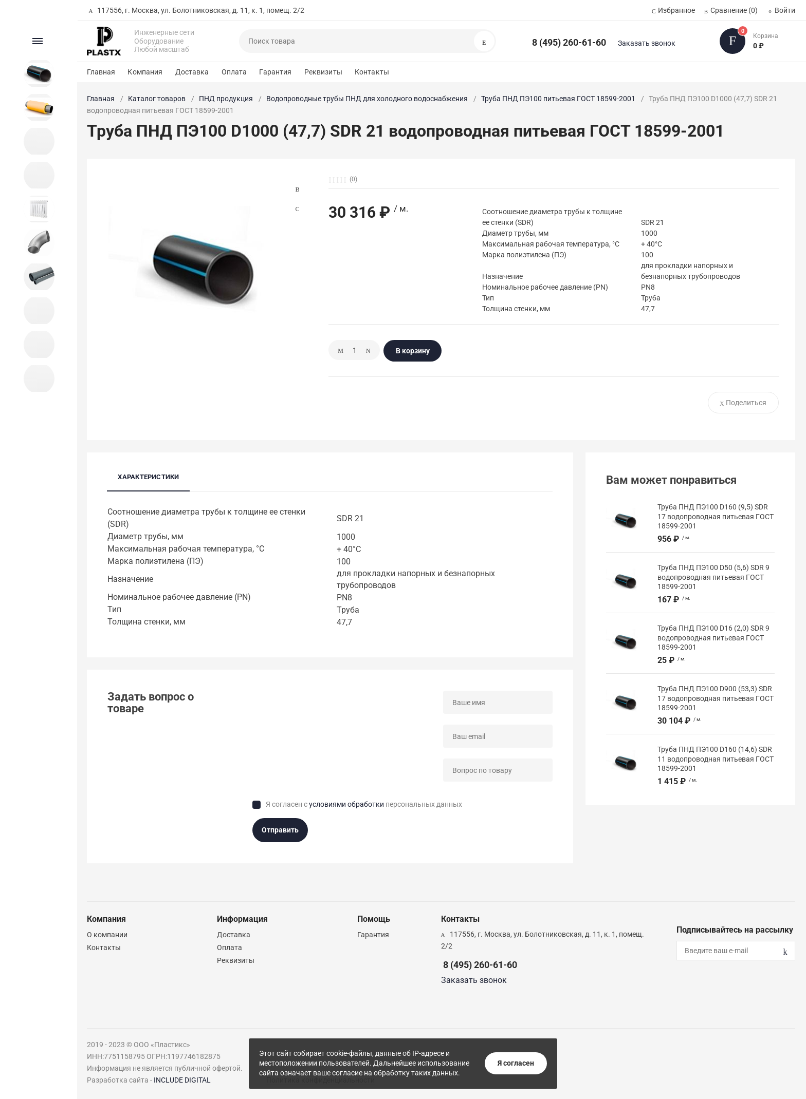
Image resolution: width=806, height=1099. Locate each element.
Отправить (280, 830)
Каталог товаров (157, 98)
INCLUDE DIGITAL (182, 1080)
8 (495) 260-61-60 (569, 42)
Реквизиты (323, 72)
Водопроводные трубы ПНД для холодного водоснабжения (367, 98)
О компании (107, 935)
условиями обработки (346, 804)
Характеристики (148, 477)
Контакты (372, 72)
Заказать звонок (646, 43)
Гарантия (275, 72)
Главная (101, 72)
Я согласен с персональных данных (364, 804)
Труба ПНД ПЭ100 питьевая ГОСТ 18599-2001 (558, 98)
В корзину (413, 351)
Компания (144, 72)
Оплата (234, 72)
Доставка (192, 72)
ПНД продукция (226, 98)
